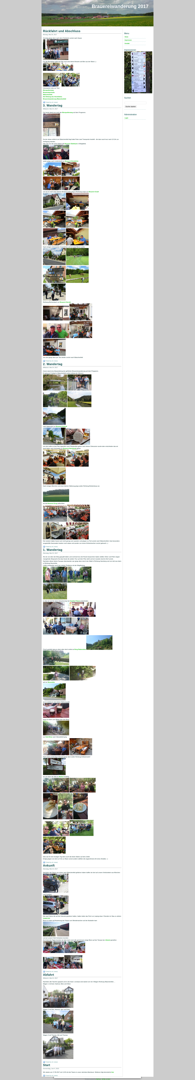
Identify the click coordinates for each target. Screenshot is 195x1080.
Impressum (128, 40)
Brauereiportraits (49, 92)
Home (126, 37)
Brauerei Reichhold (69, 448)
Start (46, 1065)
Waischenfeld (47, 94)
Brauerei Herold (65, 302)
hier (112, 1072)
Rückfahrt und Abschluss (61, 31)
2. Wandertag (52, 364)
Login (126, 118)
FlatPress (98, 1079)
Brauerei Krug (52, 503)
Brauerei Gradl (94, 191)
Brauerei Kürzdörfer (71, 161)
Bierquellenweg (48, 90)
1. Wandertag (52, 549)
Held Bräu (48, 737)
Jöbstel (107, 940)
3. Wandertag (52, 105)
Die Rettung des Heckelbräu (52, 96)
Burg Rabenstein (80, 649)
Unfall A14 (46, 918)
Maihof (61, 776)
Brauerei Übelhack (71, 143)
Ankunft (49, 865)
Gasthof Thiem (75, 601)
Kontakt (127, 43)
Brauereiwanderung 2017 (120, 6)
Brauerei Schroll (61, 426)
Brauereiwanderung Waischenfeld (54, 99)
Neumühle (51, 682)
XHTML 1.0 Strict (106, 1079)
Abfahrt (48, 974)
